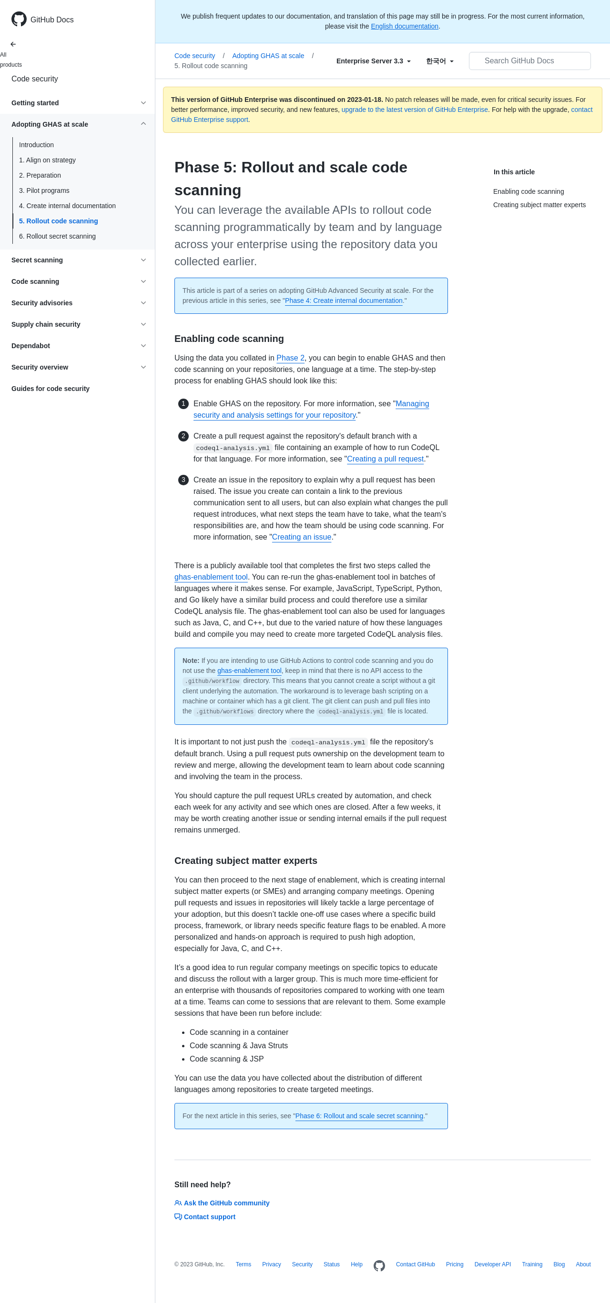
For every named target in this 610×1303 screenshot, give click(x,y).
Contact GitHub (415, 1264)
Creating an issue (302, 537)
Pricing (455, 1264)
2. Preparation (40, 175)
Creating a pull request (385, 459)
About (583, 1264)
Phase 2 (290, 358)
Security (302, 1264)
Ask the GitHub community (222, 1203)
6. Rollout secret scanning (57, 236)
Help (357, 1264)
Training (532, 1264)
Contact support (204, 1217)
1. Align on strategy (47, 160)
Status (332, 1264)
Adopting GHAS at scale (273, 56)
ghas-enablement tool (211, 577)
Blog (559, 1264)
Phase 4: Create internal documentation (344, 300)
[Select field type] (373, 61)
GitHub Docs (52, 20)
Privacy (271, 1264)
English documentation (404, 26)
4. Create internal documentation (67, 206)
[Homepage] (379, 1266)
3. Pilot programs (44, 190)
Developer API (493, 1264)
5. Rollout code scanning (58, 221)
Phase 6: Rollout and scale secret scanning (359, 1116)
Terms (244, 1264)
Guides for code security (50, 388)
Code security (34, 79)
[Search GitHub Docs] (530, 61)
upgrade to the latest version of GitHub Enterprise (415, 109)
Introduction (36, 145)
